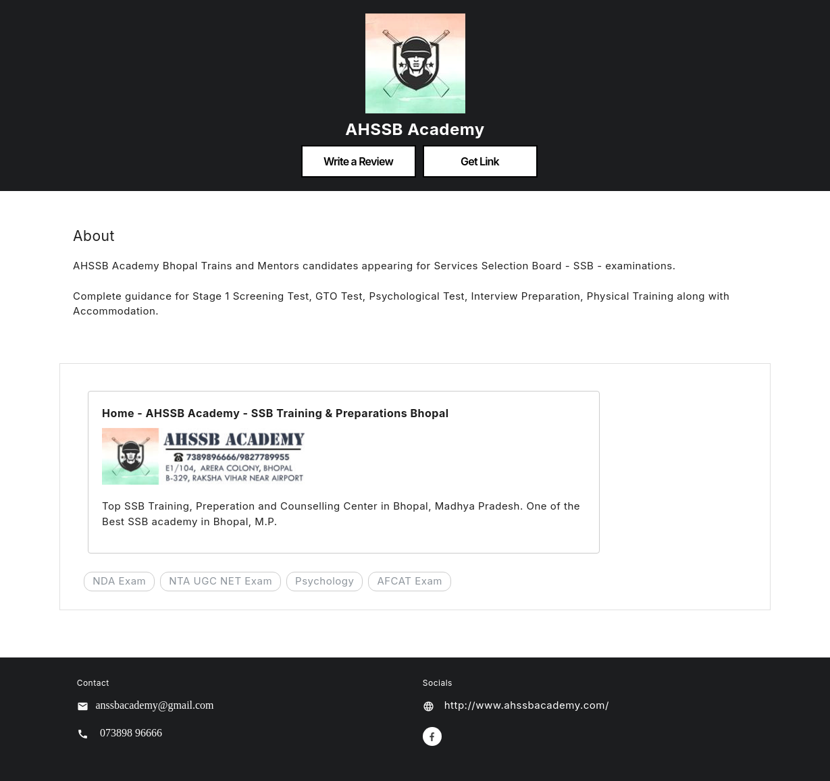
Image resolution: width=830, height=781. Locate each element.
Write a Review (358, 161)
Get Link (480, 161)
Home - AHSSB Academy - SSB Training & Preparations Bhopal (275, 413)
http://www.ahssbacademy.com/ (526, 705)
